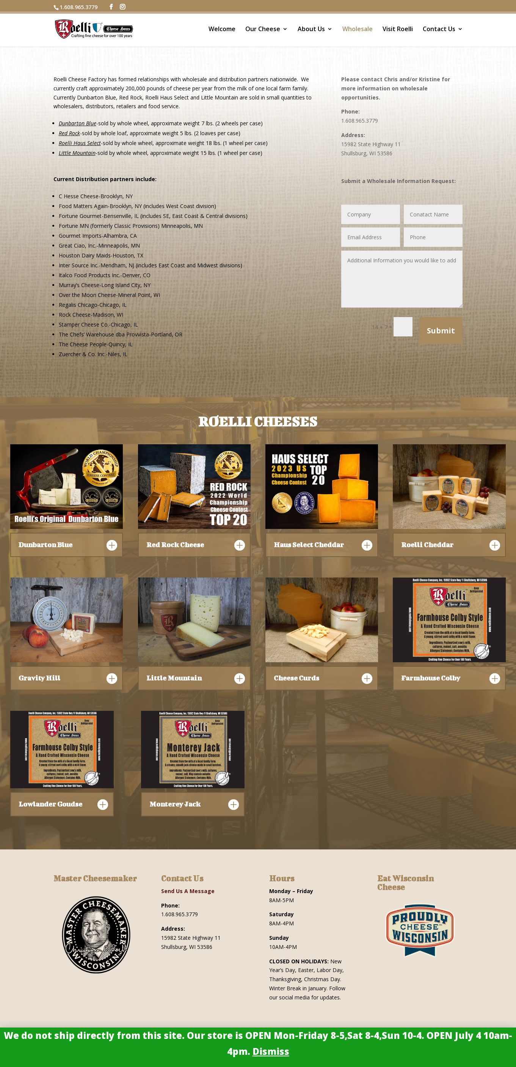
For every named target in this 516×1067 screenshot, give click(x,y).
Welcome (222, 30)
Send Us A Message (188, 891)
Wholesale (357, 30)
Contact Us (439, 30)
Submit (441, 330)
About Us (311, 30)
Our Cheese (262, 30)
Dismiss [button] (271, 1051)
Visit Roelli (398, 30)
